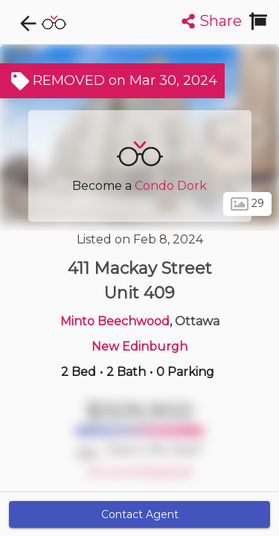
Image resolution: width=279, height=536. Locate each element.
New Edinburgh (139, 346)
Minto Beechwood (115, 321)
